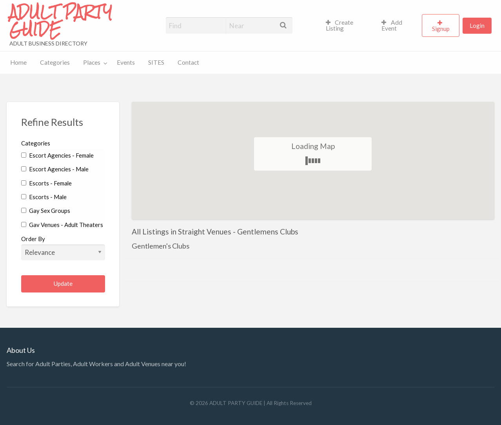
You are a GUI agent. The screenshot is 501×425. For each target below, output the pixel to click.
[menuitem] (347, 25)
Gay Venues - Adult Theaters (62, 224)
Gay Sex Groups (45, 210)
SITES (156, 62)
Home (18, 62)
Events (126, 62)
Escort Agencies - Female (57, 155)
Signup (441, 28)
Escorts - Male (44, 196)
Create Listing (340, 25)
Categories (55, 62)
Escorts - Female (46, 183)
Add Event (391, 25)
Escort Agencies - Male (55, 169)
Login (477, 25)
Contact (188, 62)
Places (91, 62)
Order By (63, 247)
